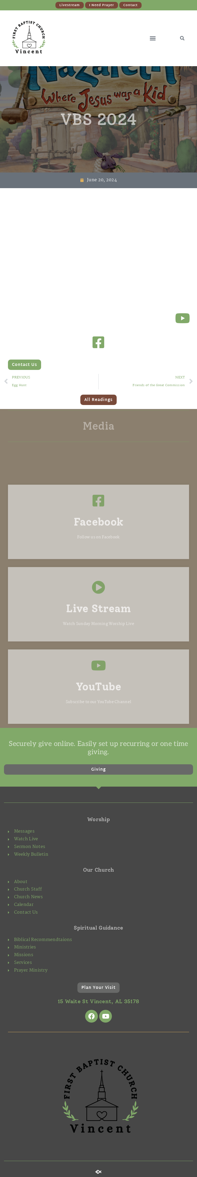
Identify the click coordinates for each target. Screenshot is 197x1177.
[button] (152, 38)
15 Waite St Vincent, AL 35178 (98, 1001)
